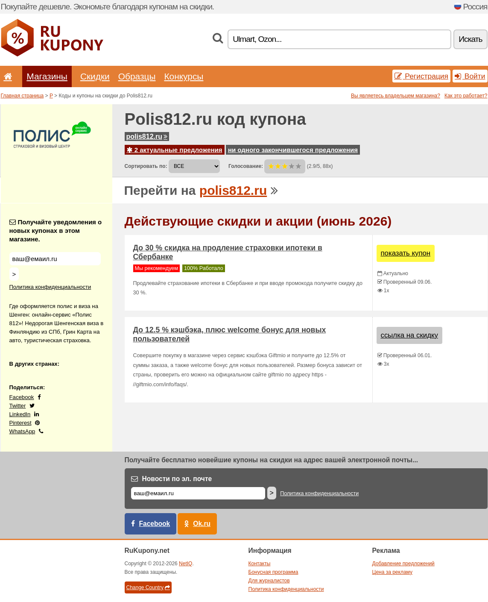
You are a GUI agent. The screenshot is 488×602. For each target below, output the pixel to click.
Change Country (148, 587)
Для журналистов (269, 581)
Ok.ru (201, 523)
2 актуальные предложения (174, 149)
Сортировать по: (146, 166)
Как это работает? (466, 96)
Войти (470, 76)
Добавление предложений (403, 564)
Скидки (95, 76)
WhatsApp (22, 431)
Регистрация (421, 76)
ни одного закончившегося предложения (293, 149)
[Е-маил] (198, 493)
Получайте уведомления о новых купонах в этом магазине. (55, 230)
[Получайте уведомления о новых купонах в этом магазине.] (55, 258)
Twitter (17, 405)
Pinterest (20, 423)
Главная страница (22, 96)
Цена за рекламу (392, 572)
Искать (470, 39)
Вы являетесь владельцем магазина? (395, 96)
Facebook (21, 397)
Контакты (259, 564)
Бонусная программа (273, 572)
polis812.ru (146, 136)
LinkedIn (20, 414)
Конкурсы (183, 76)
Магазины (46, 76)
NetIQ (185, 564)
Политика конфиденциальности (50, 287)
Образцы (137, 76)
